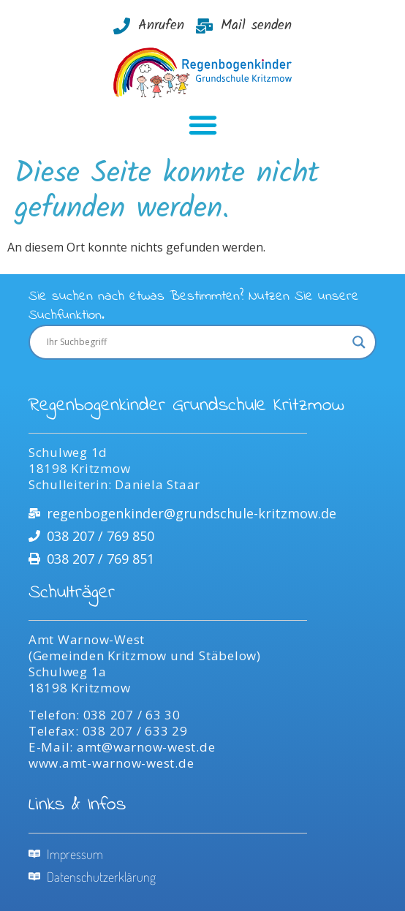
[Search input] (196, 342)
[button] (202, 124)
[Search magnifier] (359, 342)
